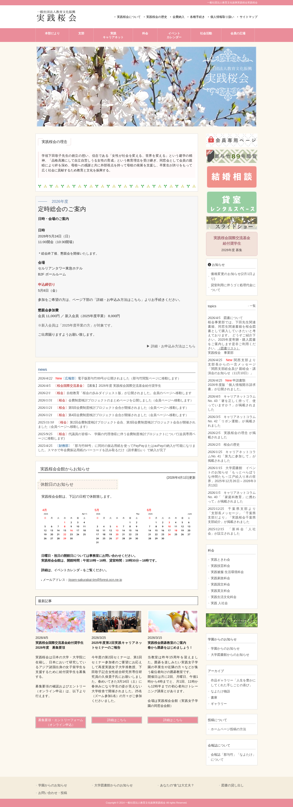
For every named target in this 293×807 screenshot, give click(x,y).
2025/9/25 (116, 436)
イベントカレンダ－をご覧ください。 (81, 570)
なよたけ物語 (220, 691)
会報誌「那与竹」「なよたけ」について (233, 757)
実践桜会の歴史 (156, 17)
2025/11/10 (116, 424)
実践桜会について (129, 17)
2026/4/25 (232, 366)
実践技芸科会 (220, 566)
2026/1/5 (232, 497)
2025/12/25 (232, 515)
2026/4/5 (99, 385)
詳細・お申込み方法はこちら (173, 346)
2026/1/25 (232, 456)
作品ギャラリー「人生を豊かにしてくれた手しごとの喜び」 (233, 682)
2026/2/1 (115, 393)
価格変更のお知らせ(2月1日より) (233, 276)
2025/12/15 (232, 531)
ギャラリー (219, 703)
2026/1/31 (115, 400)
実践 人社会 (219, 603)
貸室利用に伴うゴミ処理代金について (233, 287)
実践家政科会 (220, 578)
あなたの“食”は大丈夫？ (177, 785)
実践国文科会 (220, 584)
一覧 (253, 305)
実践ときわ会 (220, 559)
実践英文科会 (220, 591)
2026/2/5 (232, 435)
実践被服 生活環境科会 (227, 572)
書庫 (214, 697)
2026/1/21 (113, 407)
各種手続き (197, 17)
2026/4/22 (109, 378)
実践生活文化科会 (223, 597)
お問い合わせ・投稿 (52, 793)
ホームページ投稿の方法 (228, 729)
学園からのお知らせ (225, 648)
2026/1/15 (232, 476)
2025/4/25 (116, 448)
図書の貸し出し (232, 785)
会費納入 (178, 17)
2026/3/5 (232, 421)
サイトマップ (249, 17)
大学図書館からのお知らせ (230, 654)
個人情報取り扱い (222, 17)
